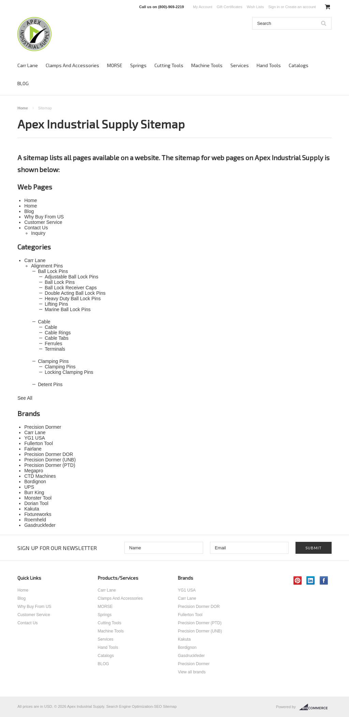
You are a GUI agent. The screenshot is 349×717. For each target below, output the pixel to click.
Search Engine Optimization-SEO (134, 706)
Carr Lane (27, 65)
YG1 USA (187, 590)
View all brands (192, 672)
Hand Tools (269, 65)
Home (22, 108)
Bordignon (187, 647)
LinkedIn (310, 580)
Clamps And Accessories (72, 65)
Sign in (274, 7)
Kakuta (184, 639)
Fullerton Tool (190, 614)
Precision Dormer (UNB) (200, 631)
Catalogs (298, 65)
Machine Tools (207, 65)
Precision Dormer (194, 663)
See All (24, 398)
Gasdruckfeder (191, 655)
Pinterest (297, 580)
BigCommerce (315, 707)
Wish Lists (255, 7)
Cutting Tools (168, 65)
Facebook (324, 580)
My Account (202, 7)
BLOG (23, 83)
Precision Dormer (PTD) (200, 623)
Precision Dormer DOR (199, 606)
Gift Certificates (229, 7)
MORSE (114, 65)
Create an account (300, 7)
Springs (138, 65)
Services (239, 65)
